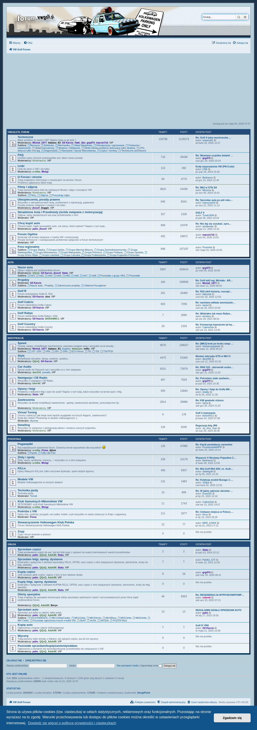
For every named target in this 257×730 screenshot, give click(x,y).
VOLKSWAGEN (38, 618)
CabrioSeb (208, 327)
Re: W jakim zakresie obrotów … (214, 491)
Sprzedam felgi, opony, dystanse (40, 559)
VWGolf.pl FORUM (18, 132)
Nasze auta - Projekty (41, 285)
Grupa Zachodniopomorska (110, 249)
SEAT (81, 620)
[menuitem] (28, 42)
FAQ (21, 155)
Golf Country (26, 324)
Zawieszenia (26, 399)
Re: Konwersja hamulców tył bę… (215, 324)
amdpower (208, 226)
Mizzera (206, 190)
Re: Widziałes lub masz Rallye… (214, 313)
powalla (46, 372)
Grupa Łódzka (55, 249)
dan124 (36, 372)
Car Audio (24, 366)
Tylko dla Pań (46, 453)
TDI (95, 351)
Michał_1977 (39, 142)
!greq (205, 403)
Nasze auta (25, 267)
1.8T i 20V (34, 351)
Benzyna (34, 145)
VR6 (46, 351)
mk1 (31, 275)
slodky (205, 392)
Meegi (45, 171)
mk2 (40, 275)
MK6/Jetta (139, 618)
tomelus (206, 316)
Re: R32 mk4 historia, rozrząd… (214, 291)
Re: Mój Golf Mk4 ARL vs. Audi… (214, 468)
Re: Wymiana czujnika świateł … (214, 155)
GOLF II (200, 212)
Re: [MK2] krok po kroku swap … (214, 343)
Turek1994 (208, 215)
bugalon (66, 348)
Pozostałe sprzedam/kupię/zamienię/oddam (47, 645)
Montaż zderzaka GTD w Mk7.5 (213, 356)
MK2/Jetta (78, 618)
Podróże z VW (27, 511)
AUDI (91, 620)
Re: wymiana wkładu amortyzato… (215, 302)
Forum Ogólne (27, 234)
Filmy (32, 195)
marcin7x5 (102, 142)
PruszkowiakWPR (212, 447)
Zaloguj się (14, 660)
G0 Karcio (67, 142)
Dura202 (207, 493)
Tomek (33, 496)
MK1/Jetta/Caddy (59, 618)
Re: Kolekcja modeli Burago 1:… (214, 479)
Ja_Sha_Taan (209, 428)
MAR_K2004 (209, 523)
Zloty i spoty (26, 457)
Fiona (45, 450)
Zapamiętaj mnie (151, 665)
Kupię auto (25, 624)
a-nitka (36, 171)
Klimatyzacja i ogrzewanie (109, 145)
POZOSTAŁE (118, 620)
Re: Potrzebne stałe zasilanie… (213, 378)
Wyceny (23, 635)
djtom (52, 450)
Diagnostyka (49, 150)
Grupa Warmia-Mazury (79, 249)
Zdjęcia (42, 195)
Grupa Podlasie (113, 252)
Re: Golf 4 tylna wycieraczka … (213, 137)
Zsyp (21, 531)
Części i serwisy (107, 150)
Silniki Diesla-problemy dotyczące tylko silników (108, 148)
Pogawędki (25, 444)
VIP (111, 142)
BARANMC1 (52, 318)
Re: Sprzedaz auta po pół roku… (214, 200)
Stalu (65, 273)
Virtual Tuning (27, 412)
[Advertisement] (128, 89)
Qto (83, 142)
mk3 (48, 275)
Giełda (12, 544)
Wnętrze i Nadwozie (68, 148)
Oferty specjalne (29, 594)
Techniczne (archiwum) (132, 150)
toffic (87, 348)
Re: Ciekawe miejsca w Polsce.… (214, 512)
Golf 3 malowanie (205, 413)
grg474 (91, 142)
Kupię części (26, 571)
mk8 (92, 275)
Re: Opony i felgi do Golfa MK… (214, 389)
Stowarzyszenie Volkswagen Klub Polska (46, 522)
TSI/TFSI (106, 351)
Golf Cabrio (25, 302)
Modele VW (25, 479)
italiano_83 (54, 142)
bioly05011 (208, 415)
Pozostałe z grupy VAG (111, 275)
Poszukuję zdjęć (59, 195)
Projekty (23, 280)
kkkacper (77, 348)
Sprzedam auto (28, 609)
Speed (22, 343)
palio (35, 228)
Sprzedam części (29, 549)
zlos (47, 296)
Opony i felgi (26, 388)
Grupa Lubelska (49, 255)
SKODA (103, 620)
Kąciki (32, 453)
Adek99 (52, 555)
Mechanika (62, 145)
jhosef (35, 207)
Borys (54, 605)
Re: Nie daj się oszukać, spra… (213, 223)
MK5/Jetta (124, 618)
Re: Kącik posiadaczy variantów (214, 444)
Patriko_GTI (208, 559)
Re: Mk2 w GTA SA (206, 187)
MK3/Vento (94, 618)
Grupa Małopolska (69, 252)
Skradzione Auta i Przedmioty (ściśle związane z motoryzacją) (60, 212)
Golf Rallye (25, 313)
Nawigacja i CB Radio (32, 377)
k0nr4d (36, 383)
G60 (64, 351)
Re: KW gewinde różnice (210, 400)
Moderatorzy (39, 160)
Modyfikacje (16, 338)
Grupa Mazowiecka (45, 252)
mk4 (57, 275)
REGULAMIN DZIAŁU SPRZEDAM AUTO (218, 610)
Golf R (22, 291)
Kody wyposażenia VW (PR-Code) (215, 166)
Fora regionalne (28, 246)
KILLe (22, 468)
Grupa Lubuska (70, 255)
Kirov (205, 514)
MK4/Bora (109, 618)
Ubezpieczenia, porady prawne (39, 199)
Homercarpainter (211, 346)
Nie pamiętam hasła (127, 665)
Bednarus (207, 177)
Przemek (207, 247)
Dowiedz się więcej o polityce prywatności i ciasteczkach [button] (72, 723)
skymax (34, 420)
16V (55, 351)
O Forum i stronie (30, 177)
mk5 (66, 275)
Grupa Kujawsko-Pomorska (123, 255)
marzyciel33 (208, 202)
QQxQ (35, 273)
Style (21, 355)
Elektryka (47, 145)
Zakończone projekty (67, 285)
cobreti (206, 597)
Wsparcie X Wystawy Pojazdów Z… (216, 457)
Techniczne (25, 137)
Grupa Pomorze (92, 252)
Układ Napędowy (81, 145)
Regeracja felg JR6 (206, 425)
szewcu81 (207, 140)
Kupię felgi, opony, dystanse (37, 581)
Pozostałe (133, 275)
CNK (204, 169)
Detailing (24, 425)
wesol (205, 305)
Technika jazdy (28, 490)
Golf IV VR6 (202, 625)
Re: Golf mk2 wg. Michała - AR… (214, 280)
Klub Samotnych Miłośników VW (40, 501)
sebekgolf (207, 471)
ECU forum (76, 351)
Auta (11, 262)
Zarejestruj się (35, 660)
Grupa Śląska (36, 249)
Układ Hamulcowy (43, 148)
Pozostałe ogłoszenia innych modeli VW (53, 620)
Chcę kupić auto (29, 223)
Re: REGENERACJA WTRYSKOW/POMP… (220, 595)
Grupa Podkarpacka (93, 255)
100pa (205, 482)
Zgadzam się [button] (232, 718)
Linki (21, 166)
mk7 (83, 275)
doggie (45, 207)
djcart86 (206, 358)
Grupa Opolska (133, 252)
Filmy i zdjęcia (27, 187)
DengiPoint (143, 692)
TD (88, 351)
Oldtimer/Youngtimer (93, 285)
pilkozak (206, 294)
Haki (77, 142)
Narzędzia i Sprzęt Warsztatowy (77, 150)
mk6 (75, 275)
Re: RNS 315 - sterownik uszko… (214, 367)
